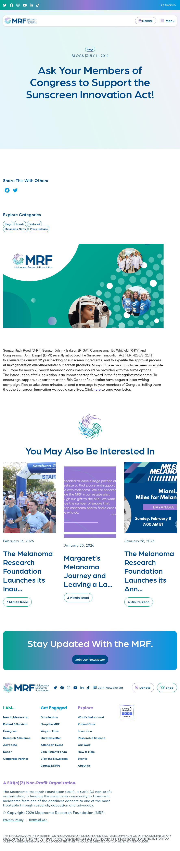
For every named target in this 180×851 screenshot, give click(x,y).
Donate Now (49, 717)
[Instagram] (18, 5)
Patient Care (86, 724)
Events (20, 224)
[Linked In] (31, 5)
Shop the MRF (50, 724)
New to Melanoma (15, 717)
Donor (7, 752)
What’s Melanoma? (91, 717)
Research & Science (16, 738)
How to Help (86, 752)
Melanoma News (15, 228)
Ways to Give (50, 731)
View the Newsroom (54, 759)
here (97, 389)
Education (85, 731)
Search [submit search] (168, 5)
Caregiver (10, 731)
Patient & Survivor (15, 724)
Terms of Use (38, 820)
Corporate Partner (15, 759)
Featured (34, 224)
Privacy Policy (13, 820)
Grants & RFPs (50, 765)
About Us (84, 765)
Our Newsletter (51, 738)
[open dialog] (167, 21)
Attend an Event (52, 745)
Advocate (10, 745)
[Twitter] (5, 5)
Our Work (84, 745)
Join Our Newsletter (90, 659)
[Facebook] (11, 5)
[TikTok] (37, 5)
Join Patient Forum (54, 752)
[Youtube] (25, 5)
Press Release (39, 228)
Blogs (90, 49)
